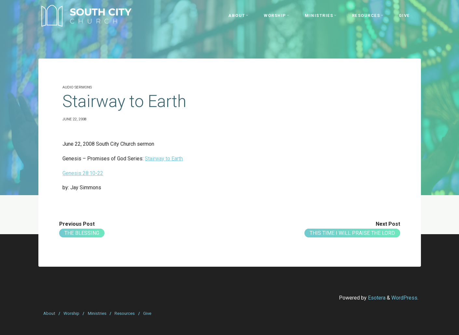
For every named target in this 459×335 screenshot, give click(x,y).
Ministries (97, 313)
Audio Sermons (77, 87)
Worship (71, 313)
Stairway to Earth (164, 158)
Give (147, 313)
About (49, 313)
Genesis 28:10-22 (82, 173)
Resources (125, 313)
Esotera (376, 298)
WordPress (404, 298)
